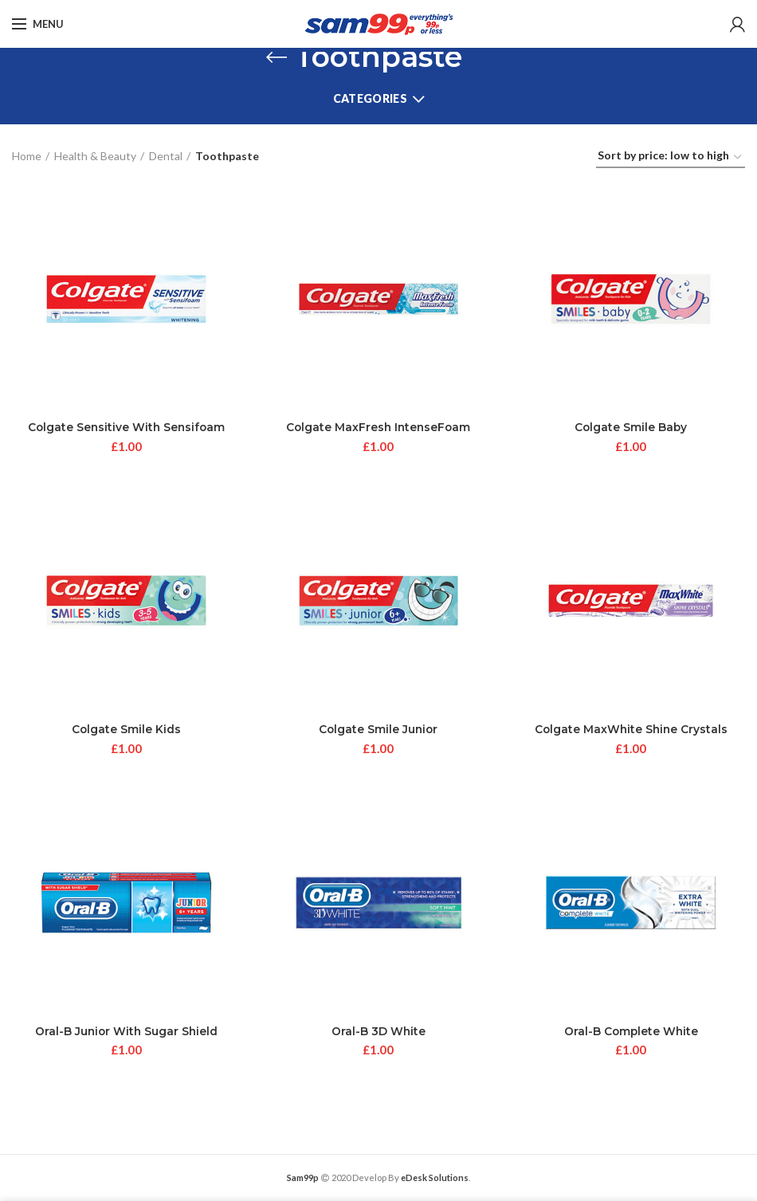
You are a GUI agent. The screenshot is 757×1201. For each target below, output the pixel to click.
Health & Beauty (95, 156)
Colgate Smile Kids (126, 730)
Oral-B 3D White (378, 1033)
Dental (165, 156)
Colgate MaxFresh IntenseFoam (378, 428)
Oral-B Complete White (631, 1033)
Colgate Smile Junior (378, 730)
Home (26, 156)
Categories (370, 98)
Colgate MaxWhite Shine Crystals (631, 730)
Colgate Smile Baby (631, 428)
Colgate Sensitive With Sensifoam (125, 428)
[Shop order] (670, 158)
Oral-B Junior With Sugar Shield (126, 1033)
